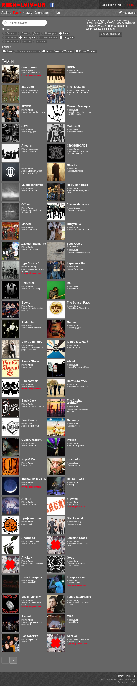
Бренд (25, 302)
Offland (26, 204)
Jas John (27, 86)
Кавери (41, 41)
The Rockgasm (77, 86)
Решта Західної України (59, 51)
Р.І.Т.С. (25, 165)
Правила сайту (124, 682)
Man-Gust (73, 125)
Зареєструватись (111, 4)
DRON (71, 67)
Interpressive (76, 577)
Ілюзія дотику (31, 596)
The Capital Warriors (74, 402)
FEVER (26, 106)
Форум (28, 12)
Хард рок (68, 37)
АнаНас (72, 635)
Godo (70, 557)
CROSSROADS (77, 145)
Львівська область (29, 51)
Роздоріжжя (29, 635)
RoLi (70, 282)
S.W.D (25, 125)
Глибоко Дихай (77, 341)
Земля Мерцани (78, 204)
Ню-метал (12, 41)
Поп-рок (11, 33)
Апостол (27, 145)
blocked (72, 498)
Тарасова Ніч (76, 263)
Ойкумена (74, 224)
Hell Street (28, 282)
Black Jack (28, 400)
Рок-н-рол (51, 33)
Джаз (36, 33)
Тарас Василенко (79, 596)
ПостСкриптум (77, 380)
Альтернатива (49, 37)
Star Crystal (75, 518)
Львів (9, 51)
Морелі (26, 224)
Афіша (6, 12)
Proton (71, 439)
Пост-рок (11, 37)
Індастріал (29, 37)
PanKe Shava (30, 361)
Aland (71, 361)
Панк (24, 33)
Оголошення (43, 12)
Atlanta (26, 498)
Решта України (87, 51)
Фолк (65, 33)
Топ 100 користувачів (126, 679)
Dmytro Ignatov (31, 341)
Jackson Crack (77, 537)
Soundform (29, 67)
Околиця (73, 420)
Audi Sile (27, 322)
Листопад (28, 537)
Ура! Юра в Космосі (74, 245)
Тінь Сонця (29, 420)
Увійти (130, 4)
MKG (70, 616)
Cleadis (72, 165)
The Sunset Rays (78, 302)
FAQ (133, 682)
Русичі (26, 616)
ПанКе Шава (75, 479)
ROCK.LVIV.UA (126, 676)
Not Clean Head (77, 184)
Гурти (17, 12)
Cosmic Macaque (78, 106)
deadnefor (74, 459)
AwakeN (26, 557)
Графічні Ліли (31, 518)
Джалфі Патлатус (33, 243)
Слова (71, 322)
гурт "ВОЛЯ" (30, 263)
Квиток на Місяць (33, 479)
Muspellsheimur (32, 184)
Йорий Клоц (29, 459)
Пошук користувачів (108, 679)
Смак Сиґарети (31, 439)
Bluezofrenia (30, 380)
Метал (27, 41)
